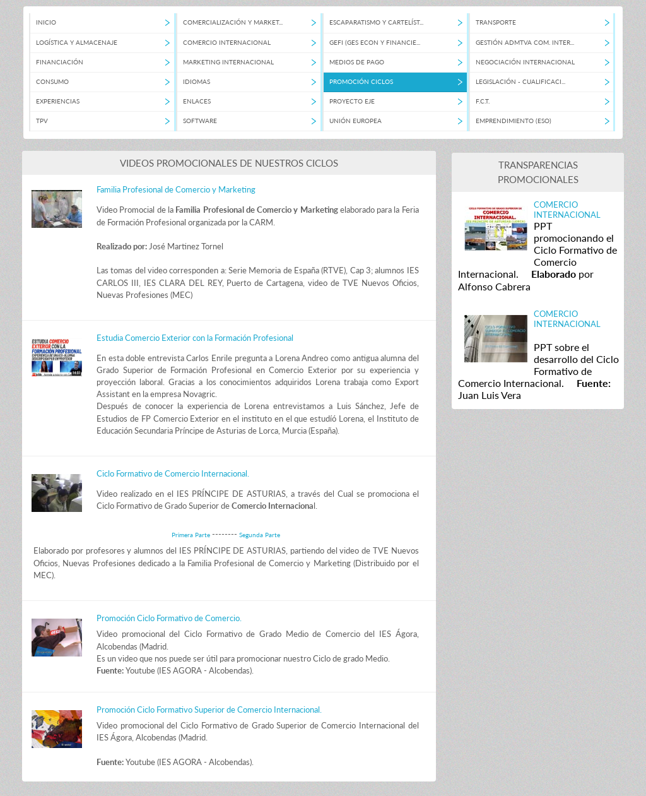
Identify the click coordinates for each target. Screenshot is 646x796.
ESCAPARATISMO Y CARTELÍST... (376, 22)
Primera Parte (192, 534)
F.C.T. (483, 101)
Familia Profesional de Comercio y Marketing (176, 189)
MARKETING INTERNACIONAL (228, 62)
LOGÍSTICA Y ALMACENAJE (76, 42)
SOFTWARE (200, 120)
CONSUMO (52, 81)
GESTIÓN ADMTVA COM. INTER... (525, 42)
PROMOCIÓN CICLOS (361, 81)
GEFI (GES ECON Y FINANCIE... (374, 42)
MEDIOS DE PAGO (356, 62)
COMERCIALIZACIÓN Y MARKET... (233, 22)
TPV (42, 120)
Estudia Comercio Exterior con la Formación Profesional (195, 338)
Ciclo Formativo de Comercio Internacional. (173, 473)
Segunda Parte (259, 534)
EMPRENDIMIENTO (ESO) (513, 120)
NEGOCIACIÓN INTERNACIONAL (525, 62)
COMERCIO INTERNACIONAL (227, 42)
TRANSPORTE (496, 22)
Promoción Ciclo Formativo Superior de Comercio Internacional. (209, 709)
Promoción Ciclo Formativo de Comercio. (169, 618)
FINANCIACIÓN (59, 62)
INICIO (46, 22)
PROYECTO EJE (352, 101)
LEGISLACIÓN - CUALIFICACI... (520, 81)
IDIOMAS (196, 81)
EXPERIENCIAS (57, 101)
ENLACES (197, 101)
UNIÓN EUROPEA (355, 120)
